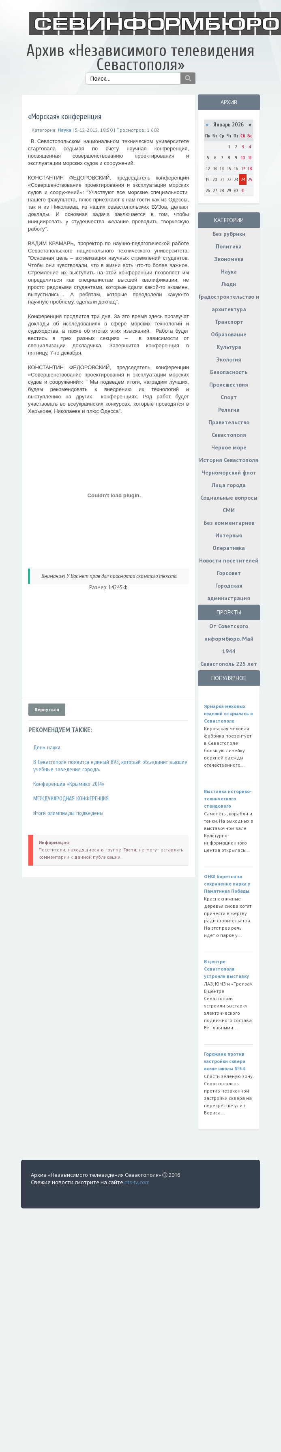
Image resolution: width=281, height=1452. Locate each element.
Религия (229, 409)
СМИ (229, 510)
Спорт (229, 397)
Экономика (229, 259)
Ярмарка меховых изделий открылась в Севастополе (228, 713)
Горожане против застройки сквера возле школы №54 (224, 1061)
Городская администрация (228, 592)
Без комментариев (229, 522)
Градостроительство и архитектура (229, 303)
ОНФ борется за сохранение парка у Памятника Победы (227, 883)
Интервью (228, 535)
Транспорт (229, 321)
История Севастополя (228, 460)
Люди (228, 284)
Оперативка (228, 548)
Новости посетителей (228, 560)
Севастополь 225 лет (228, 663)
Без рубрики (228, 233)
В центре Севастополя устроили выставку (226, 968)
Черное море (229, 447)
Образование (229, 334)
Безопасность (228, 372)
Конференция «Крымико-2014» (68, 784)
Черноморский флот (229, 472)
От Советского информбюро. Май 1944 (228, 638)
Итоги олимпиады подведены (68, 813)
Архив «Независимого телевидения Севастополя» (140, 57)
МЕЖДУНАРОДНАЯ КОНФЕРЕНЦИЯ (71, 798)
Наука (229, 271)
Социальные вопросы (228, 497)
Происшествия (228, 384)
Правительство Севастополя (228, 428)
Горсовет (229, 573)
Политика (229, 246)
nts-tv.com (137, 1182)
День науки (46, 747)
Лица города (229, 485)
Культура (229, 347)
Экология (228, 359)
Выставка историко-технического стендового (228, 798)
